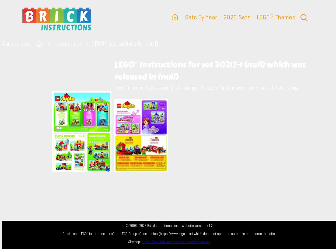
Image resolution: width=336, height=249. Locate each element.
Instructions (68, 44)
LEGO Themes (276, 17)
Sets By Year (201, 17)
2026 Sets (236, 17)
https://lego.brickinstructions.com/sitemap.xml (176, 242)
